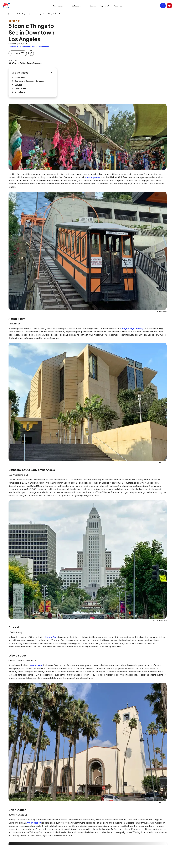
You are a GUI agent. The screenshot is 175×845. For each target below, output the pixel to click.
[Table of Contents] (55, 70)
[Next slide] (171, 648)
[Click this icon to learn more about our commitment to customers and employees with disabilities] (6, 812)
